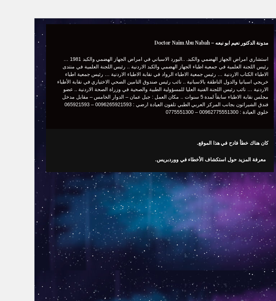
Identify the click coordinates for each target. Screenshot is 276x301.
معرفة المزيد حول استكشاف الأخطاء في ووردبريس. (188, 159)
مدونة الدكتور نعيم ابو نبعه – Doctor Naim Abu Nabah (189, 42)
